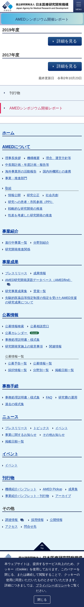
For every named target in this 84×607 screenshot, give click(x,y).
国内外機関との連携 (57, 171)
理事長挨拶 (13, 158)
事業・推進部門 (16, 178)
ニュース (10, 417)
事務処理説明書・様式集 (22, 339)
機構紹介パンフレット (21, 489)
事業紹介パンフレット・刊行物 (27, 496)
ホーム (8, 133)
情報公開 (14, 195)
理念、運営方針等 (58, 158)
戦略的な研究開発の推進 (25, 208)
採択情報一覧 (17, 370)
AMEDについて (16, 147)
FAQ (49, 397)
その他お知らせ (54, 435)
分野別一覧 (41, 370)
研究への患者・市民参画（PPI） (31, 202)
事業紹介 (10, 231)
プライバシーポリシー (51, 585)
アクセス (11, 526)
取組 (8, 188)
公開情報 (56, 520)
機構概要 (33, 158)
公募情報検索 (14, 326)
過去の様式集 (14, 404)
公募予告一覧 (17, 363)
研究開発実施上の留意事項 (24, 346)
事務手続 (10, 386)
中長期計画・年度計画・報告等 (27, 164)
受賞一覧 (39, 291)
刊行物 (8, 478)
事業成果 (10, 262)
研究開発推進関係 (17, 249)
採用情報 (37, 520)
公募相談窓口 (39, 326)
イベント (61, 428)
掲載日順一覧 (64, 370)
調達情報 (14, 520)
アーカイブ (63, 496)
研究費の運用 (67, 397)
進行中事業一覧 (16, 242)
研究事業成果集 (16, 291)
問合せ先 (30, 526)
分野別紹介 (41, 242)
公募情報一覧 (42, 363)
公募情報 (10, 315)
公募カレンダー (22, 333)
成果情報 (39, 273)
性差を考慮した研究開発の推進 (30, 215)
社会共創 (52, 195)
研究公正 (33, 195)
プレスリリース (16, 273)
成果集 (73, 489)
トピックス (41, 428)
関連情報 (55, 346)
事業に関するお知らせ (21, 435)
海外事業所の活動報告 (21, 171)
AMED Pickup (52, 489)
